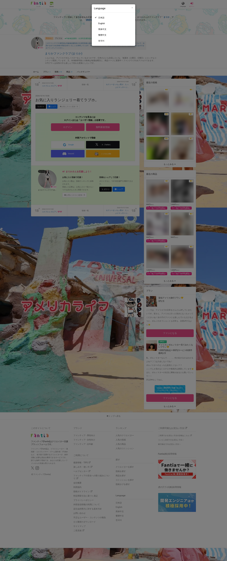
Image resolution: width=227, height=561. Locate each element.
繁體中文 (102, 35)
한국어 (101, 41)
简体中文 (102, 29)
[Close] (132, 7)
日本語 (101, 17)
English (101, 23)
